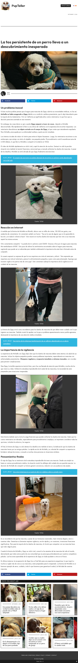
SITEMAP (48, 655)
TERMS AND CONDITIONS (28, 655)
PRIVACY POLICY (40, 655)
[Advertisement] (39, 27)
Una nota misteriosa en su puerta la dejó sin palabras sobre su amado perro (37, 472)
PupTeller (18, 6)
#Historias (65, 6)
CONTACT (54, 655)
